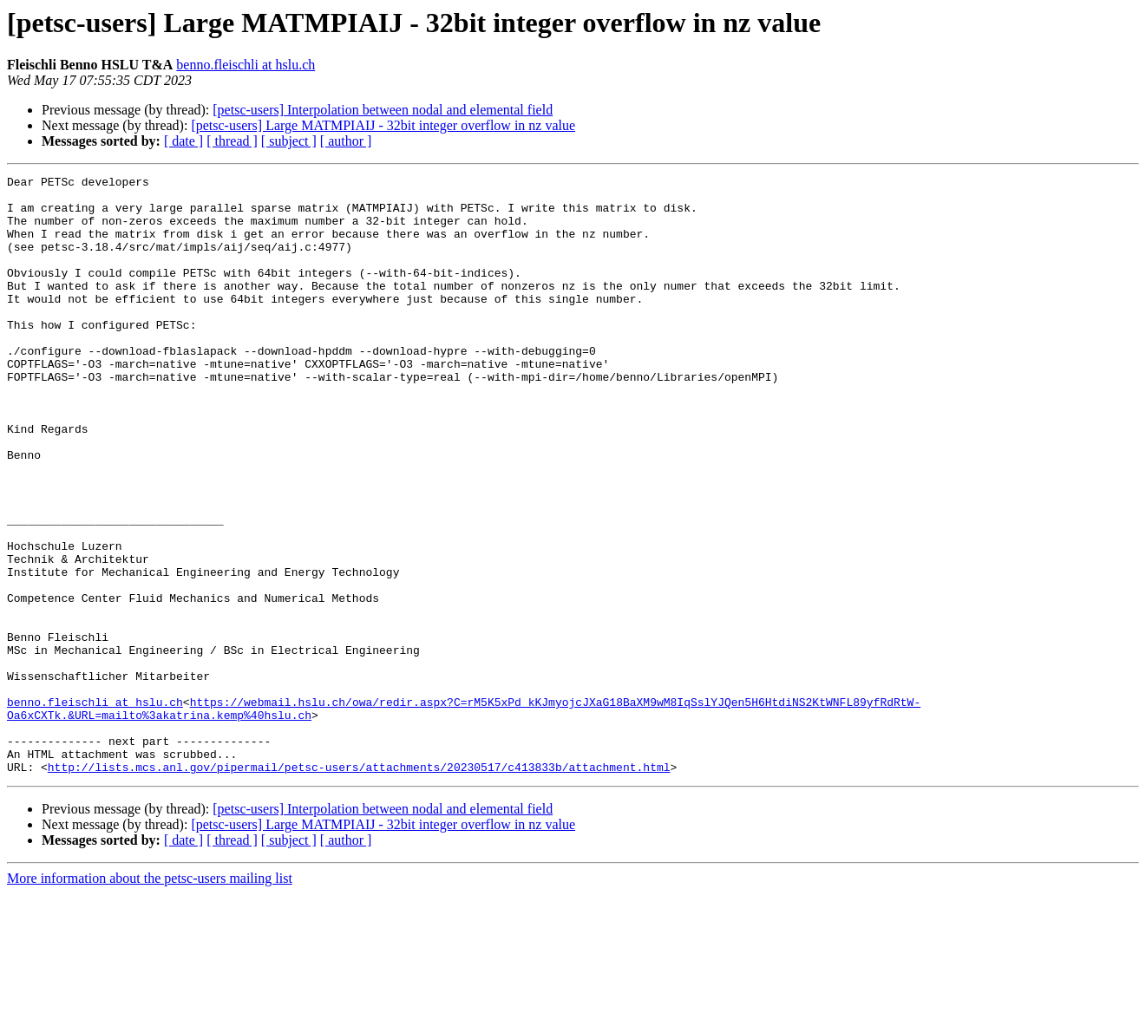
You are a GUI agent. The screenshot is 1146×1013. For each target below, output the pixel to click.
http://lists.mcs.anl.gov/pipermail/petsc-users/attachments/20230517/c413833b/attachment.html (359, 886)
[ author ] (346, 141)
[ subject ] (289, 141)
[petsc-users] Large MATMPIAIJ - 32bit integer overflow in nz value (383, 125)
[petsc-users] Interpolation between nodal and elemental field (383, 109)
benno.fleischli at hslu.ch (245, 64)
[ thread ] (232, 141)
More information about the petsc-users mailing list (149, 997)
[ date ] (183, 141)
